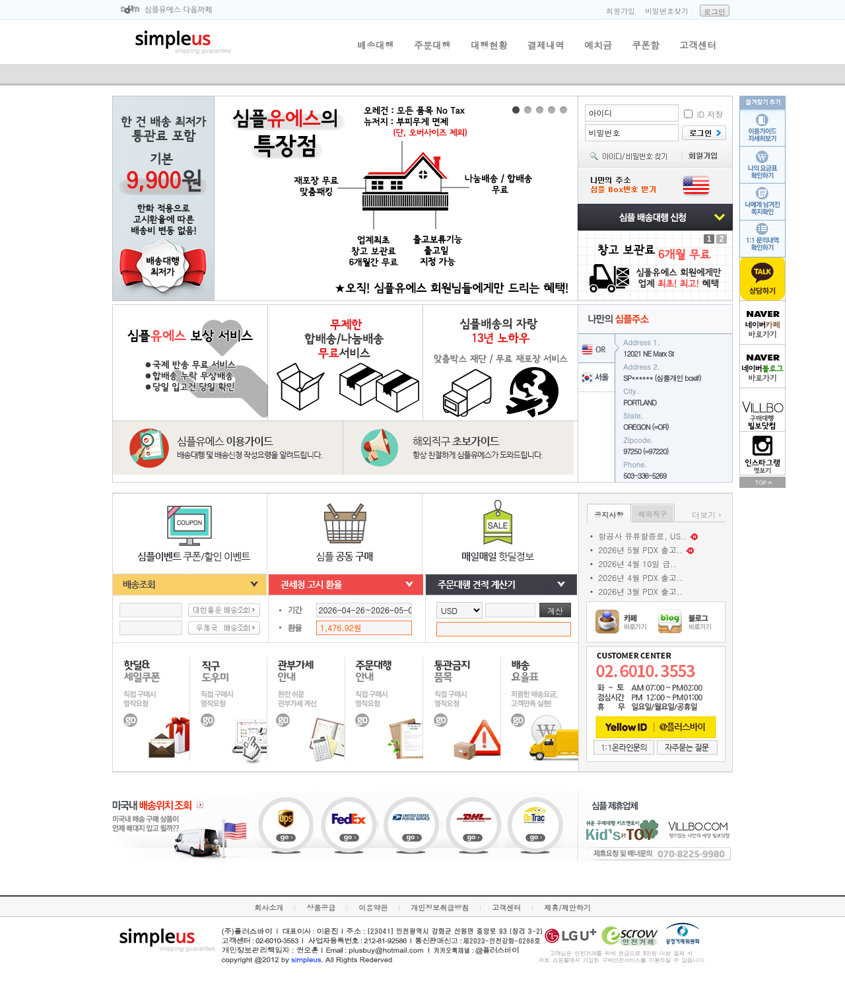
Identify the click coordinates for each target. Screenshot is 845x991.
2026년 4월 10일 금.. (637, 563)
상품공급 (320, 907)
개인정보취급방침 (440, 907)
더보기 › (707, 514)
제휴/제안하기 (567, 907)
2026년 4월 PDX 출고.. (640, 577)
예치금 (598, 44)
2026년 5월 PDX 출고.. (640, 549)
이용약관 (373, 907)
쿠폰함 (645, 44)
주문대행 (432, 44)
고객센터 (697, 44)
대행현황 (489, 44)
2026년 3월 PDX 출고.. (640, 591)
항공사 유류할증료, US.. (642, 535)
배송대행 (375, 44)
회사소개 (268, 907)
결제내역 (545, 44)
